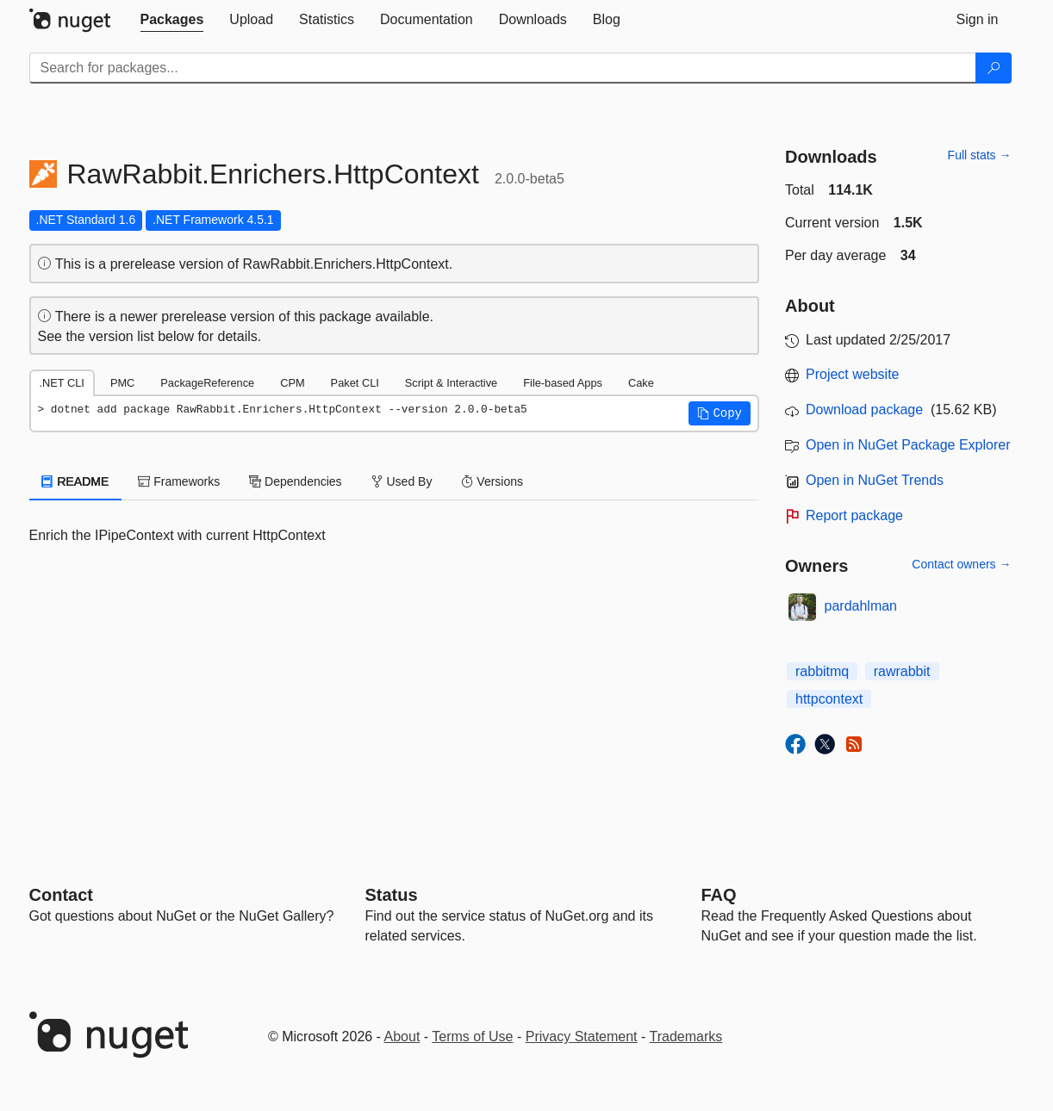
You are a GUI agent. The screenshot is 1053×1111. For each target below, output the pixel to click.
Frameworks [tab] (179, 481)
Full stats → (980, 155)
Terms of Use (472, 1036)
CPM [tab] (292, 382)
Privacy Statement (582, 1036)
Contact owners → (961, 564)
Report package (854, 515)
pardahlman (861, 606)
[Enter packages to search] (502, 68)
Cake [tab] (641, 382)
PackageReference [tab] (207, 382)
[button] (719, 413)
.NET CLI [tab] (62, 382)
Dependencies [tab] (295, 481)
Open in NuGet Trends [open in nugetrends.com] (875, 480)
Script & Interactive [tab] (451, 382)
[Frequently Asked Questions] (719, 894)
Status (391, 894)
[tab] (172, 20)
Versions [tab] (492, 481)
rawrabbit (902, 671)
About (402, 1036)
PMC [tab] (122, 382)
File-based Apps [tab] (562, 382)
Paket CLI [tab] (355, 382)
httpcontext (829, 699)
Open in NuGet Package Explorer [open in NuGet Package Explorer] (908, 445)
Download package (864, 409)
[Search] (993, 68)
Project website (853, 374)
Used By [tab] (402, 481)
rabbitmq (822, 671)
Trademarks (686, 1036)
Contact (61, 894)
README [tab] (75, 481)
